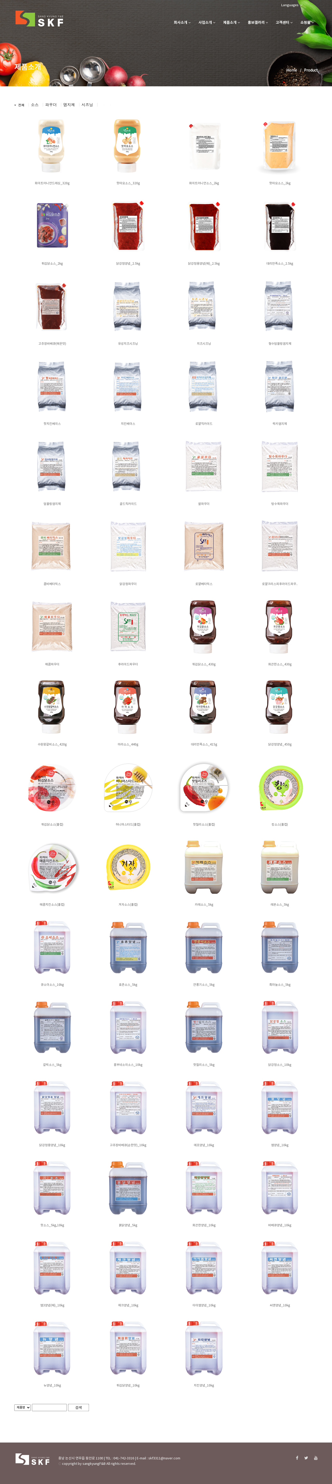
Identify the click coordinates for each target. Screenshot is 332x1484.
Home (291, 70)
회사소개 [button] (182, 23)
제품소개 (231, 23)
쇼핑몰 (307, 23)
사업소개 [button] (206, 23)
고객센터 (284, 23)
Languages (291, 5)
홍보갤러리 (258, 23)
